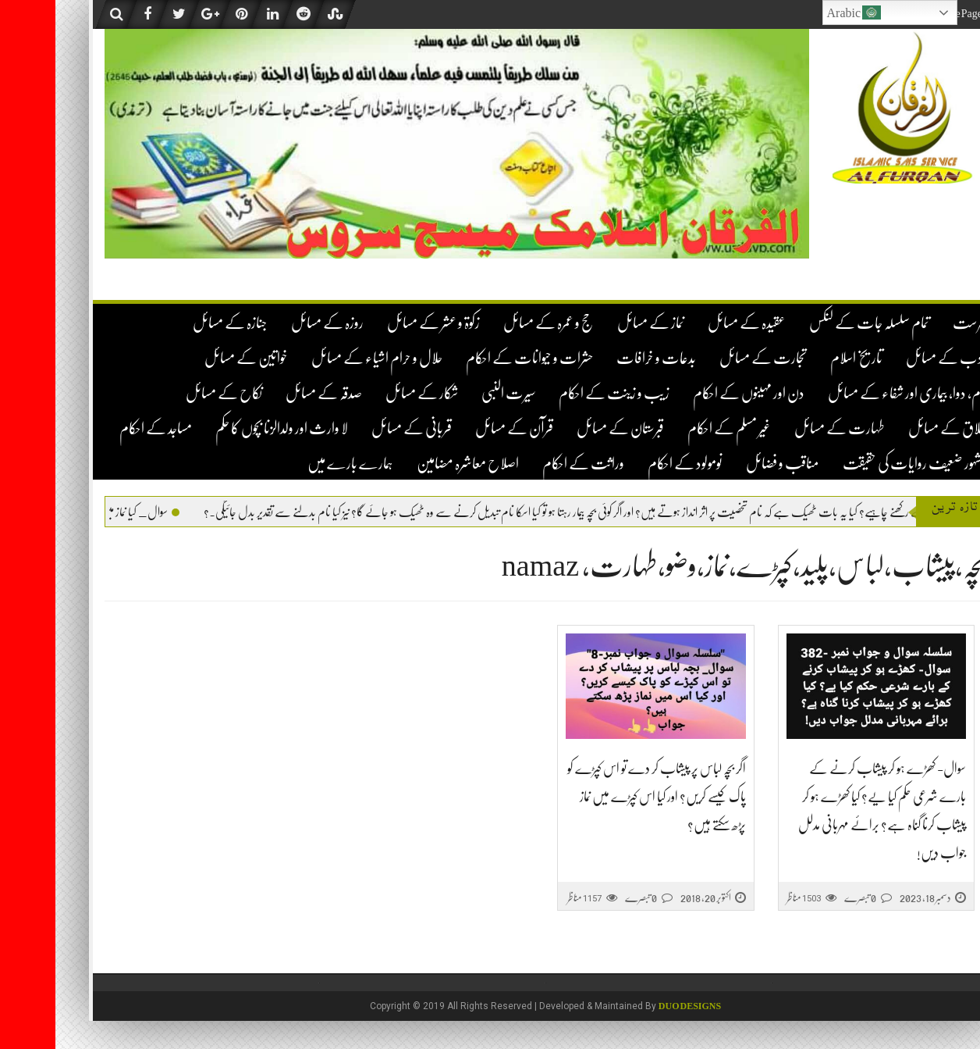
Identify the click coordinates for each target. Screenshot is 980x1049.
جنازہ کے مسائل (174, 323)
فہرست (914, 323)
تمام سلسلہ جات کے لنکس (814, 323)
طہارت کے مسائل (784, 428)
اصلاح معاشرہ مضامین (412, 463)
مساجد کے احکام (100, 428)
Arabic (799, 12)
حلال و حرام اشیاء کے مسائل (321, 358)
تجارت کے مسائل (707, 358)
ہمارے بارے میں (295, 463)
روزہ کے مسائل (272, 323)
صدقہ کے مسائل (268, 393)
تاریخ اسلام (801, 358)
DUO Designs (634, 1006)
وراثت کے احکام (528, 463)
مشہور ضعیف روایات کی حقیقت (859, 463)
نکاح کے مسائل (168, 393)
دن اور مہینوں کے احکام (693, 393)
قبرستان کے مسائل (565, 428)
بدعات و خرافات (601, 358)
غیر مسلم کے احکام (673, 428)
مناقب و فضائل (727, 463)
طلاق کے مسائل (892, 428)
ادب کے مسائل (890, 358)
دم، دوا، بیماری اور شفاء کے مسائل (851, 393)
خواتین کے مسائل (191, 358)
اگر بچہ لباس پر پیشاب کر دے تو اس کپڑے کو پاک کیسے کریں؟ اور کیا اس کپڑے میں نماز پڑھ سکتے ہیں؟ (601, 796)
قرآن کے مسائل (459, 428)
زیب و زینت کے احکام (558, 393)
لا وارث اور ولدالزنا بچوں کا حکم (226, 428)
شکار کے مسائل (366, 393)
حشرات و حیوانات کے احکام (474, 358)
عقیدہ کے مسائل (691, 323)
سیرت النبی (453, 393)
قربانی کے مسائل (356, 428)
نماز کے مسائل (595, 323)
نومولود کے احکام (629, 463)
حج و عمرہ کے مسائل (493, 323)
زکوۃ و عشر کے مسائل (378, 323)
